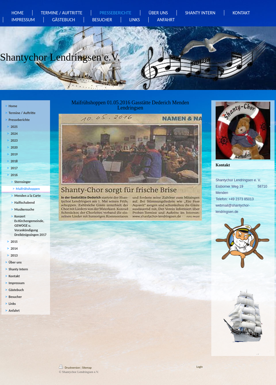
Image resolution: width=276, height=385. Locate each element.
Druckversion (70, 367)
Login (199, 367)
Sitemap (87, 367)
